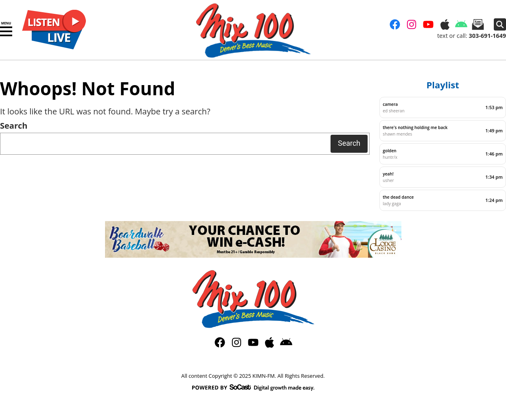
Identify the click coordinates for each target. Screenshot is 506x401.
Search (13, 125)
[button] (6, 31)
